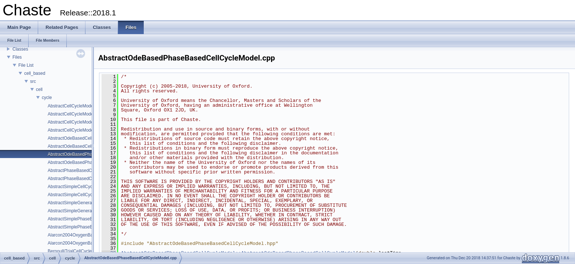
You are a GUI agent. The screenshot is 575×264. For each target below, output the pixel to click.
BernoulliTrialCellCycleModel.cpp (80, 251)
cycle (47, 97)
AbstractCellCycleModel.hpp (75, 114)
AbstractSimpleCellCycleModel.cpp (82, 186)
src (33, 81)
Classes (20, 49)
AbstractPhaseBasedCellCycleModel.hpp (88, 178)
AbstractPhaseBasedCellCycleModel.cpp (88, 170)
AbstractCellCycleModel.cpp (75, 106)
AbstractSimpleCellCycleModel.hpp (82, 194)
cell (39, 89)
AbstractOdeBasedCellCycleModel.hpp (86, 146)
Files (17, 57)
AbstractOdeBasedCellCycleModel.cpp (86, 138)
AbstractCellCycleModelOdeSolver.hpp (86, 130)
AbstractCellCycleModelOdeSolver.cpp (85, 122)
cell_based (34, 73)
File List (25, 65)
